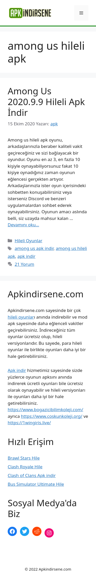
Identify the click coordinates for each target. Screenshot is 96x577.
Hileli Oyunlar (28, 241)
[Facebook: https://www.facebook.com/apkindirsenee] (12, 531)
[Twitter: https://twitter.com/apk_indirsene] (24, 531)
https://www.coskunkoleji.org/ (51, 416)
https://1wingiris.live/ (29, 423)
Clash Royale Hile (25, 467)
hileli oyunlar (21, 317)
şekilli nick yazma (25, 550)
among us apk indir (34, 248)
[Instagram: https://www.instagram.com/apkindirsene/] (49, 533)
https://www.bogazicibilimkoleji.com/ (45, 409)
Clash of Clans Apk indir (32, 475)
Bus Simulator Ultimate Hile (36, 484)
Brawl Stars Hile (24, 458)
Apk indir (17, 370)
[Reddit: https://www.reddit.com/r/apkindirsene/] (36, 531)
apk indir (26, 256)
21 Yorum (24, 264)
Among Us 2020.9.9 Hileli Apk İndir (46, 101)
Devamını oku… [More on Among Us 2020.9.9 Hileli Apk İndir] (23, 225)
